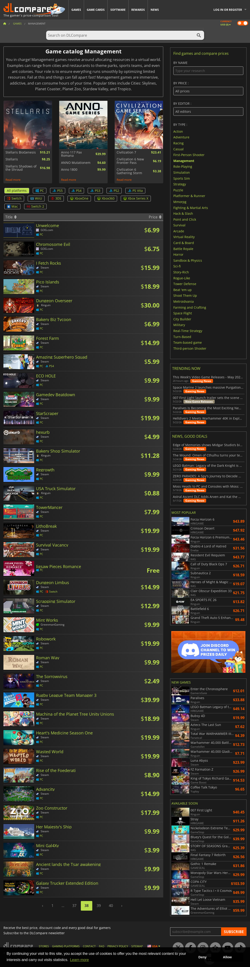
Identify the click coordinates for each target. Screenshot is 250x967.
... (63, 905)
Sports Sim (181, 178)
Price (155, 217)
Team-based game (187, 342)
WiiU (36, 198)
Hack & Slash (183, 213)
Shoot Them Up (185, 295)
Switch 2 (35, 206)
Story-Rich (181, 272)
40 (111, 905)
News (155, 10)
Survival (179, 225)
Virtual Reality (184, 237)
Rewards (138, 10)
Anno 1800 (69, 169)
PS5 (58, 190)
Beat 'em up (182, 289)
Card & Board (183, 243)
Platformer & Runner (189, 196)
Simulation (181, 172)
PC (39, 190)
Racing (178, 143)
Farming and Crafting (189, 307)
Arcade (178, 231)
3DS (56, 198)
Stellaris (12, 159)
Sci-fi (177, 266)
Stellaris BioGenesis (21, 152)
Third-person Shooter (189, 348)
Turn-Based (182, 336)
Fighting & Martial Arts (190, 207)
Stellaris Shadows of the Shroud (21, 168)
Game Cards (96, 10)
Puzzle (178, 190)
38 (86, 905)
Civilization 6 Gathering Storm (129, 171)
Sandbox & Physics (187, 260)
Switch (14, 198)
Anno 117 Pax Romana (71, 154)
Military (179, 325)
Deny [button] (202, 957)
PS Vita (135, 190)
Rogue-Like (181, 278)
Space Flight (182, 313)
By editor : (208, 109)
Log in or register (227, 10)
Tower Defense (184, 284)
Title (11, 217)
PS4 (76, 190)
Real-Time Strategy (187, 331)
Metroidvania (183, 301)
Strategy (179, 184)
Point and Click (184, 219)
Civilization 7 (126, 152)
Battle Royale (183, 248)
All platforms (17, 190)
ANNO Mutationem (75, 162)
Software (118, 10)
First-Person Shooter (189, 155)
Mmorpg (179, 202)
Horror (178, 254)
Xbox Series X (135, 198)
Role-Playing (182, 166)
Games (76, 10)
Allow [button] (227, 957)
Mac (12, 206)
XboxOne (79, 198)
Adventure (181, 137)
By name (208, 68)
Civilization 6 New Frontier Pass (130, 161)
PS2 (114, 190)
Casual (178, 149)
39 (99, 905)
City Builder (182, 319)
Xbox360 (106, 198)
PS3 (95, 190)
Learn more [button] (79, 960)
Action (178, 131)
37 (74, 905)
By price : (208, 88)
